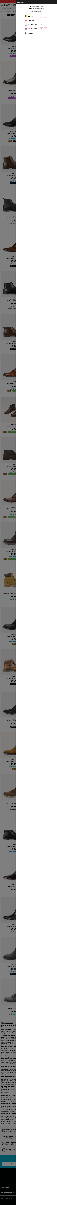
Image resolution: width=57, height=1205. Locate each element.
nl (45, 16)
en (45, 20)
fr (41, 16)
